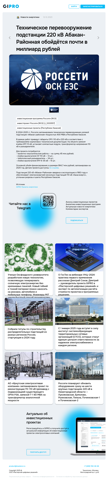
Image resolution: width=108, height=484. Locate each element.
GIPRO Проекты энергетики (27, 187)
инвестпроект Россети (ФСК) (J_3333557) (36, 123)
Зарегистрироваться (92, 6)
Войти (74, 6)
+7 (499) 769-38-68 (91, 466)
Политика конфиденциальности (43, 477)
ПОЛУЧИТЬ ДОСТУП (38, 452)
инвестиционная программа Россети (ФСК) (37, 118)
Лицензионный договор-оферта (20, 477)
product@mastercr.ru (17, 466)
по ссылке (54, 168)
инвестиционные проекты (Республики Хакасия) (39, 128)
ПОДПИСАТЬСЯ (76, 220)
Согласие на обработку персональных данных (72, 477)
